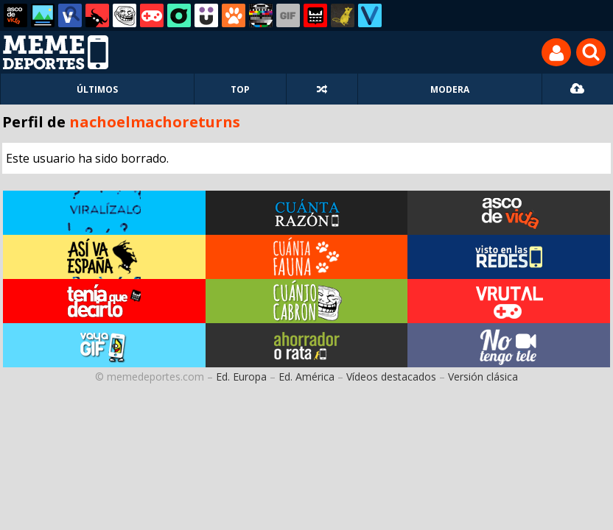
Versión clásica (483, 377)
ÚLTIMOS (97, 89)
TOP (240, 89)
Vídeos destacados (391, 377)
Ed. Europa (241, 377)
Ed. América (306, 377)
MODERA (449, 89)
